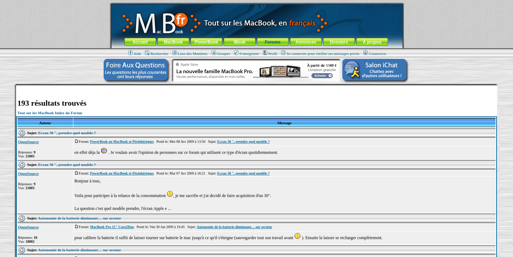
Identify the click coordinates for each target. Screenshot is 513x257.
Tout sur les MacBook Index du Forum (49, 113)
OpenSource (28, 142)
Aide (134, 53)
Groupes (221, 53)
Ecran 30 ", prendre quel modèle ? (67, 133)
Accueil (140, 42)
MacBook (173, 42)
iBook (239, 42)
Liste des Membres (190, 53)
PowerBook (206, 42)
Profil (270, 53)
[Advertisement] (256, 88)
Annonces (305, 42)
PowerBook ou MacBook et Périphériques (122, 141)
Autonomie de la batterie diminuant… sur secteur (79, 218)
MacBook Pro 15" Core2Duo (112, 227)
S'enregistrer (246, 53)
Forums (272, 42)
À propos (372, 42)
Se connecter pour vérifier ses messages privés (320, 53)
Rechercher (156, 53)
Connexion (374, 53)
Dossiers (339, 42)
